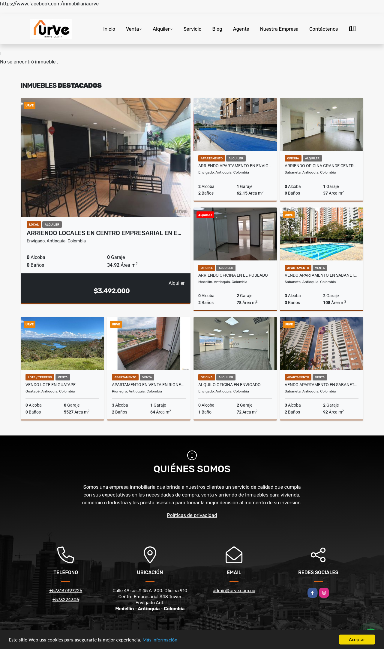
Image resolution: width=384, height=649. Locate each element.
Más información (159, 640)
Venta (132, 29)
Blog (217, 29)
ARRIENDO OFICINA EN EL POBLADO (233, 275)
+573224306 (65, 599)
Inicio (109, 29)
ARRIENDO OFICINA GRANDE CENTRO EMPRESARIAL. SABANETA (321, 165)
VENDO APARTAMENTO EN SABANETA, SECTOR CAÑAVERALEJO (321, 275)
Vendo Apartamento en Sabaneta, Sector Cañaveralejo (321, 384)
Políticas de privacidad (192, 515)
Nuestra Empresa (279, 29)
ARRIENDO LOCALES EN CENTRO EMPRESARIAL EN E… (104, 233)
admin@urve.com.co (234, 590)
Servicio (193, 29)
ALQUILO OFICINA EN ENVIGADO (229, 384)
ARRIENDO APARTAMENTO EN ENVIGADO (235, 165)
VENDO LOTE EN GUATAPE (51, 384)
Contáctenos (323, 29)
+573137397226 (65, 590)
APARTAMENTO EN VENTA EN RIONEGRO (149, 384)
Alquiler (161, 29)
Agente (241, 29)
